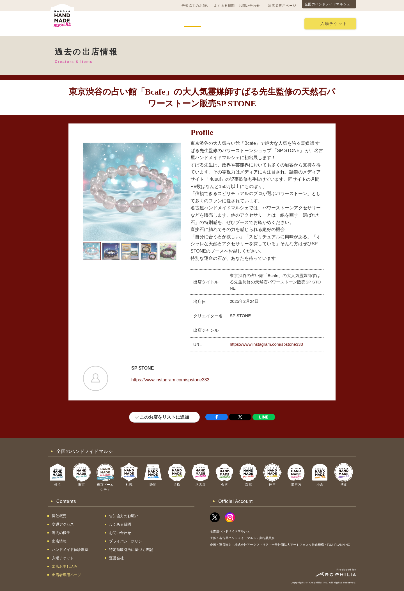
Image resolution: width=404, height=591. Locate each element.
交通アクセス (129, 23)
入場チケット (333, 24)
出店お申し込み (279, 23)
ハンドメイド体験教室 (233, 23)
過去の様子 (162, 23)
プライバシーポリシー (127, 541)
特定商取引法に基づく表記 (131, 550)
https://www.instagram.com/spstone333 (266, 344)
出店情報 (192, 23)
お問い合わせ (249, 6)
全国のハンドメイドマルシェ (327, 4)
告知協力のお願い (196, 6)
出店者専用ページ (282, 6)
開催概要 (97, 23)
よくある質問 (224, 6)
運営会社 (116, 558)
